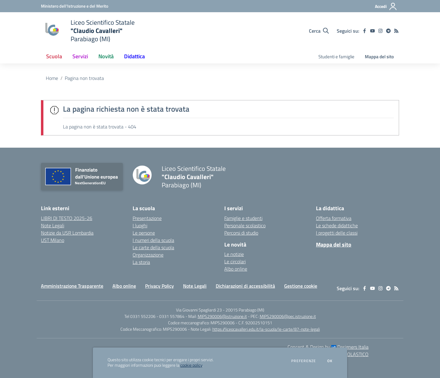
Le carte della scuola (153, 247)
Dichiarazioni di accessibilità (245, 286)
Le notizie (234, 254)
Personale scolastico (245, 225)
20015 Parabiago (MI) (245, 310)
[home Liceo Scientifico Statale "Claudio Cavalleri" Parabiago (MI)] (88, 30)
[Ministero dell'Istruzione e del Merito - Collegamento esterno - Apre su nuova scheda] (74, 6)
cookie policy (191, 365)
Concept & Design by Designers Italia (328, 347)
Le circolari (235, 261)
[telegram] (388, 31)
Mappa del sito (379, 56)
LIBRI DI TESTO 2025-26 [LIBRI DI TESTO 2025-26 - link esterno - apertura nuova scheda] (66, 218)
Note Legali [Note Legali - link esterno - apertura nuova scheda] (52, 225)
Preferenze (303, 361)
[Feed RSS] (396, 31)
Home (52, 78)
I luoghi (140, 225)
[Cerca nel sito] (319, 31)
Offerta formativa (333, 218)
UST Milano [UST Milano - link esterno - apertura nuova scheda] (52, 240)
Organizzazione (148, 254)
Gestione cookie (300, 286)
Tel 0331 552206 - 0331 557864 (154, 316)
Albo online (235, 268)
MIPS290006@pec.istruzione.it (288, 316)
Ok (330, 361)
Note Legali (195, 286)
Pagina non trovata (84, 78)
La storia (141, 262)
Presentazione (147, 218)
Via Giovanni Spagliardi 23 (199, 310)
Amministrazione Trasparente (72, 286)
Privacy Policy (159, 286)
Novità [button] (106, 56)
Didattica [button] (134, 56)
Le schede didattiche (337, 225)
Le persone (144, 232)
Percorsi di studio (241, 232)
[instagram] (380, 31)
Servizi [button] (80, 56)
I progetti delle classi (337, 232)
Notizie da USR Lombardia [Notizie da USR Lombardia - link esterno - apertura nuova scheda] (67, 232)
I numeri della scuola (153, 240)
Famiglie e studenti (243, 218)
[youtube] (372, 31)
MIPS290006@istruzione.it (222, 316)
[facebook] (364, 31)
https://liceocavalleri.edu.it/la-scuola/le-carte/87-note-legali (266, 329)
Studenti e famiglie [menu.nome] (336, 56)
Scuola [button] (54, 56)
